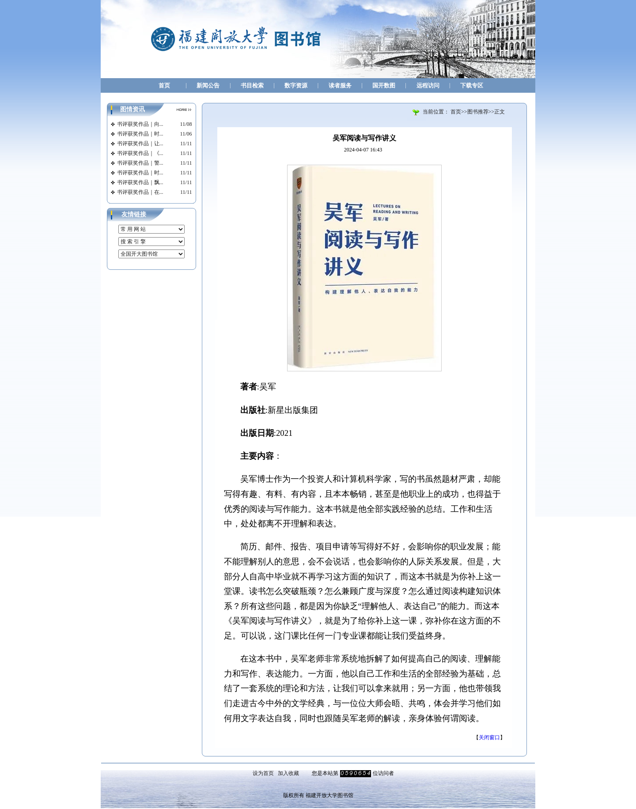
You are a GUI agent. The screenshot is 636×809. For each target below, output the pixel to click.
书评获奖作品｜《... (140, 153)
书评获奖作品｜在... (140, 192)
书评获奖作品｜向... (140, 124)
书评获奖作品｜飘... (140, 182)
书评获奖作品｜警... (140, 163)
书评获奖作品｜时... (140, 134)
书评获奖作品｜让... (140, 143)
